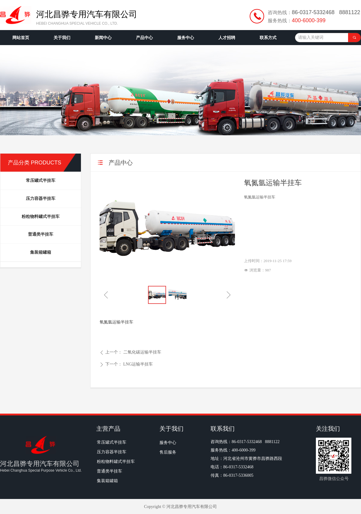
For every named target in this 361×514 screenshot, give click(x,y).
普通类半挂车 (40, 234)
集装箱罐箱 (40, 252)
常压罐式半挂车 (40, 180)
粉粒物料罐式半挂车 (41, 216)
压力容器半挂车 (40, 198)
